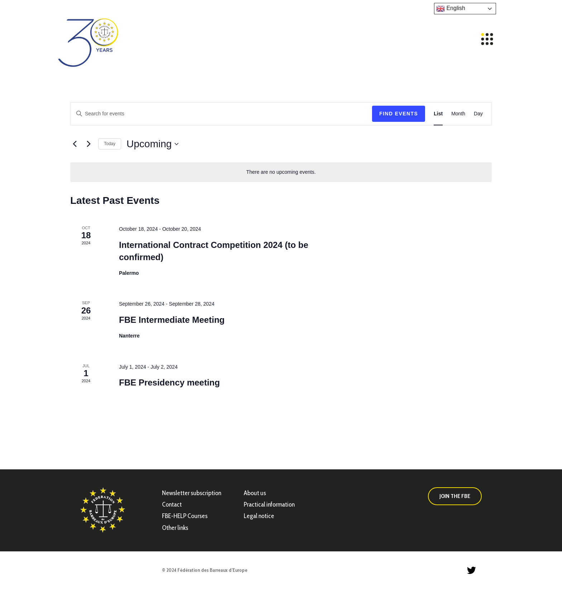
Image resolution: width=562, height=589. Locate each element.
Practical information (269, 504)
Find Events (398, 113)
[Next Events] (88, 144)
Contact (172, 504)
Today (109, 143)
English (450, 8)
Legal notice (259, 516)
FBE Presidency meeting (169, 382)
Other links (175, 528)
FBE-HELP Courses (185, 516)
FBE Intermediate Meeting (172, 320)
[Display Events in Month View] (458, 113)
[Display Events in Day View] (478, 113)
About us (255, 493)
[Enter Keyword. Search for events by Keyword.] (221, 113)
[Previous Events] (74, 144)
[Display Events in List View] (438, 113)
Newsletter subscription (191, 493)
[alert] (281, 172)
